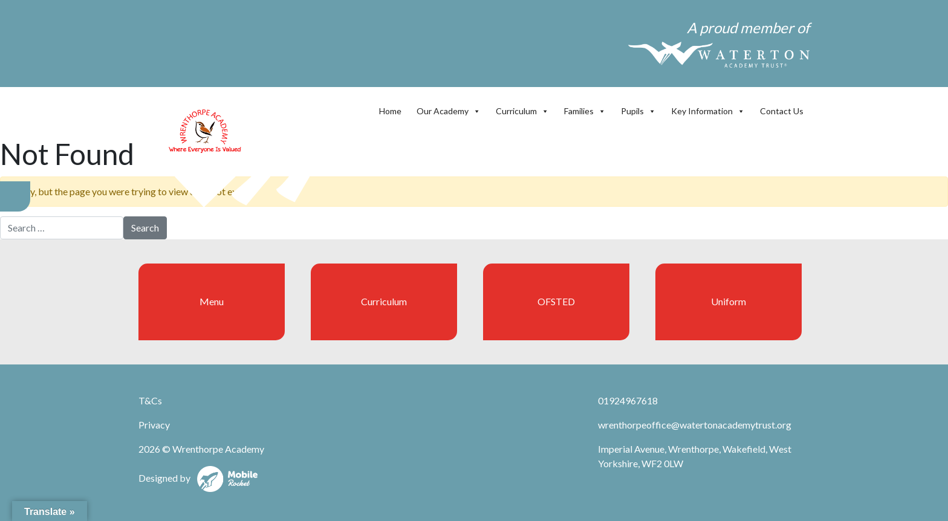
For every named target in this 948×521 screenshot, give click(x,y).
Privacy (154, 424)
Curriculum (522, 111)
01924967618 (628, 400)
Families (585, 111)
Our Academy (449, 111)
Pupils (638, 111)
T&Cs (150, 400)
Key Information (708, 111)
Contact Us (782, 111)
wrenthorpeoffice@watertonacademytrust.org (694, 424)
